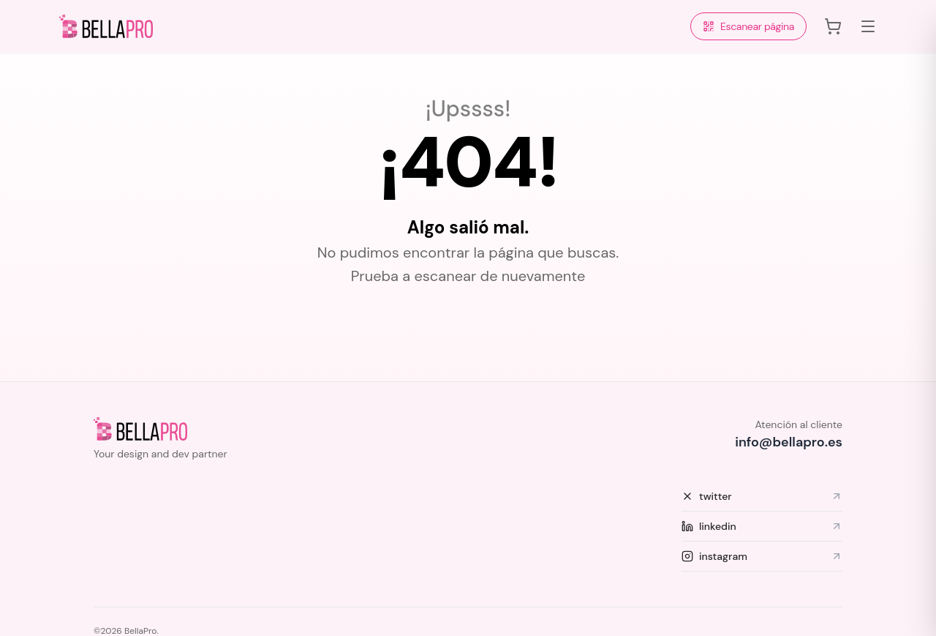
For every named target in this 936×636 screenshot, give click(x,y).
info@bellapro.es (788, 442)
